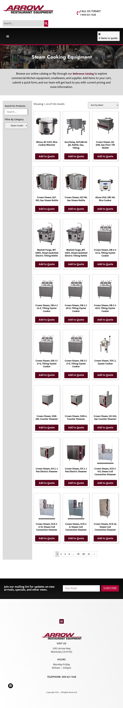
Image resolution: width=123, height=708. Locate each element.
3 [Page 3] (65, 554)
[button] (7, 36)
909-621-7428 (69, 677)
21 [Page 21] (89, 554)
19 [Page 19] (78, 554)
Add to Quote (47, 156)
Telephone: (54, 677)
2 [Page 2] (61, 554)
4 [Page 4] (69, 554)
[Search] (46, 23)
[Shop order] (103, 105)
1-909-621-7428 (88, 15)
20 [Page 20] (83, 554)
